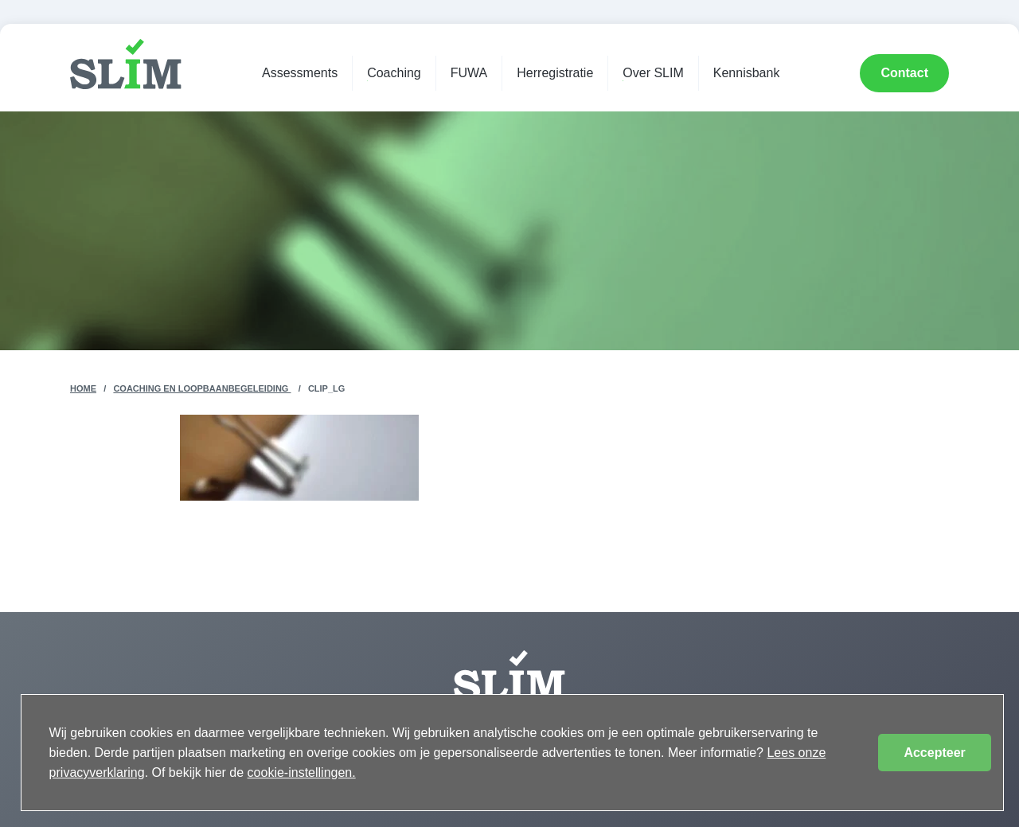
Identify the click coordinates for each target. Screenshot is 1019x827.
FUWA (469, 73)
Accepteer (934, 752)
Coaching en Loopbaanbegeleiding (202, 388)
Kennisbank (746, 73)
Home (83, 388)
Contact (904, 73)
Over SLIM (653, 73)
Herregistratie (555, 73)
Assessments (300, 73)
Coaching (394, 73)
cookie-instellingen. (302, 772)
